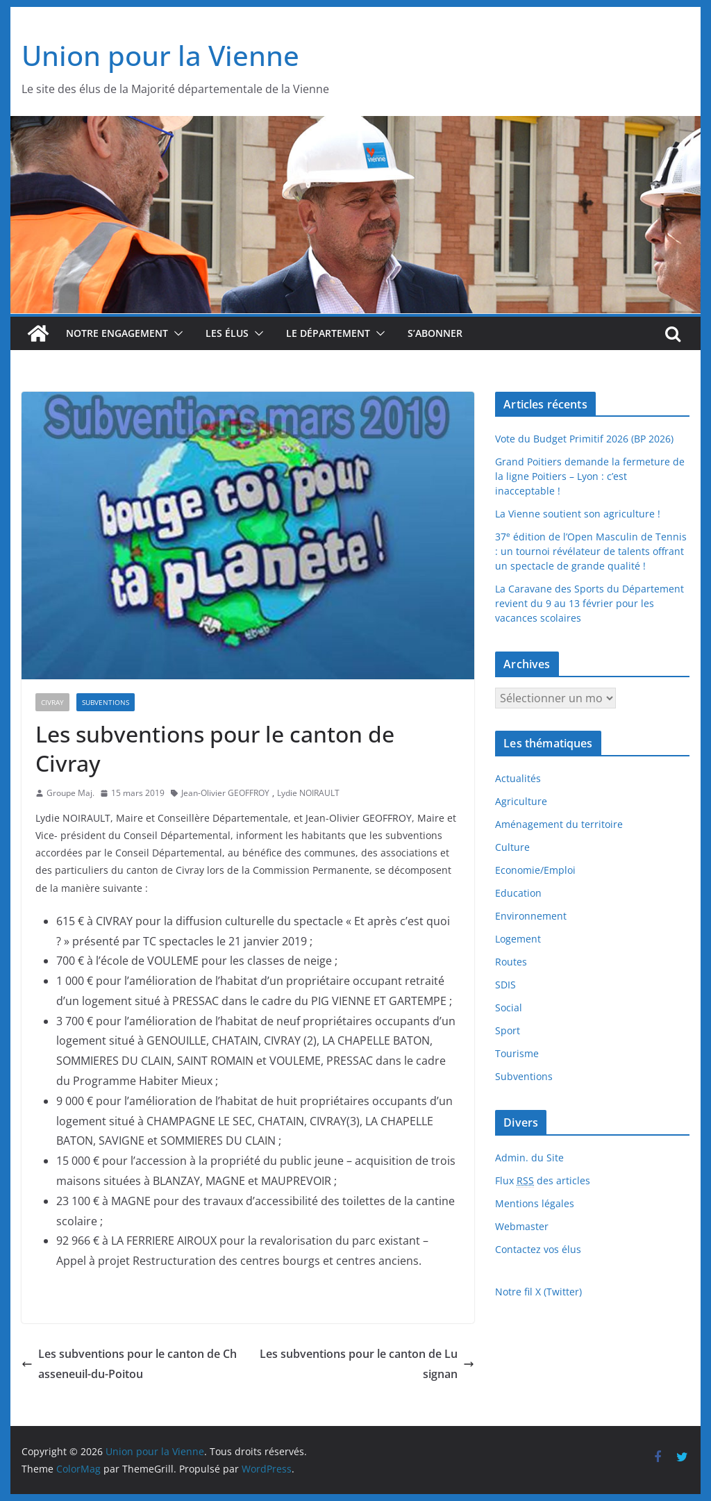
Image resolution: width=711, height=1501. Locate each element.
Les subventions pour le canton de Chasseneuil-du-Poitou (129, 1364)
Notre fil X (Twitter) (538, 1291)
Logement (518, 938)
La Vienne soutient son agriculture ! (577, 513)
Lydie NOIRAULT (308, 793)
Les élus (227, 333)
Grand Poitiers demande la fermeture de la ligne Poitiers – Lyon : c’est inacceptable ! (590, 476)
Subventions (105, 702)
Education (518, 892)
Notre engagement (117, 333)
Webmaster (522, 1226)
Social (508, 1007)
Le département (328, 333)
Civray (52, 702)
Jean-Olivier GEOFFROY (225, 793)
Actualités (518, 778)
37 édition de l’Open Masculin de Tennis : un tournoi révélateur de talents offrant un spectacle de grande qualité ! (591, 551)
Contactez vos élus (538, 1249)
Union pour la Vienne (160, 55)
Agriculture (521, 801)
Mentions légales (534, 1203)
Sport (507, 1030)
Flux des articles (542, 1181)
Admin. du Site (529, 1157)
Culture (512, 847)
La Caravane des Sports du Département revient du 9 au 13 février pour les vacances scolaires (589, 603)
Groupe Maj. (70, 793)
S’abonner (435, 333)
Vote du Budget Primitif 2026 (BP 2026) (584, 438)
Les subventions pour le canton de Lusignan (367, 1364)
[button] (175, 333)
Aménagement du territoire (559, 824)
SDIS (505, 984)
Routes (511, 961)
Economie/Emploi (535, 870)
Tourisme (517, 1053)
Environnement (531, 915)
